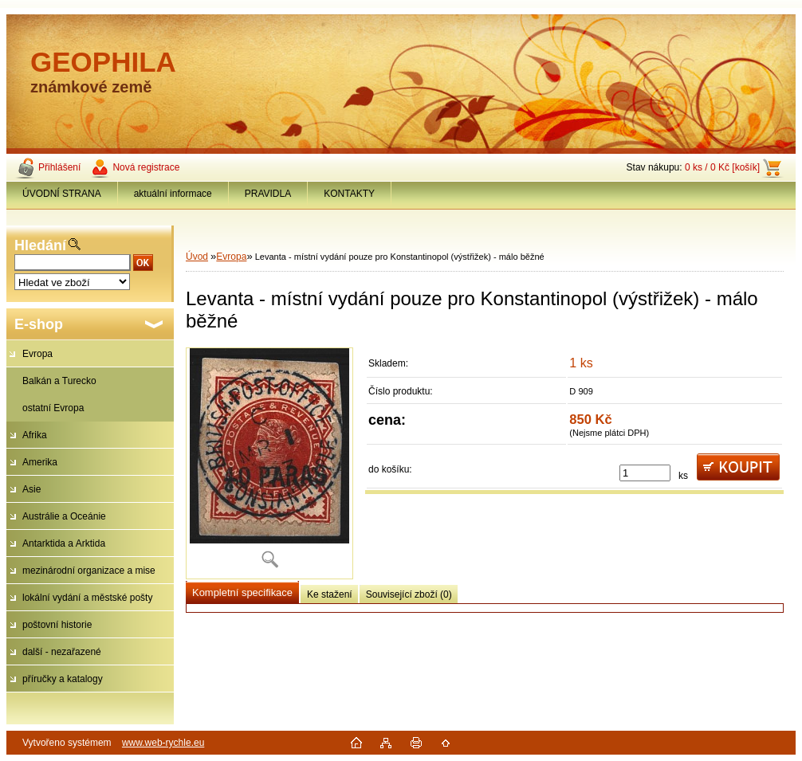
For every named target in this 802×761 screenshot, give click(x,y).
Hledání (40, 245)
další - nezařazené (61, 651)
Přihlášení (59, 167)
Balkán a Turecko (59, 380)
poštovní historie (57, 624)
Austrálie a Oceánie (64, 516)
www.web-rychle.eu (163, 742)
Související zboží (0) (409, 594)
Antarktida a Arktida (63, 543)
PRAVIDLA (268, 193)
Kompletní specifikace (242, 592)
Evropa (37, 353)
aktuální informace (173, 193)
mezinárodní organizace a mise (88, 570)
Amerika (39, 462)
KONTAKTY (349, 193)
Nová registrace (145, 167)
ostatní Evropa (53, 408)
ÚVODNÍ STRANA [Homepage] (61, 193)
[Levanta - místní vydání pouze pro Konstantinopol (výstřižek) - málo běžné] (269, 463)
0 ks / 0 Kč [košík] (722, 167)
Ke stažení (329, 594)
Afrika (34, 435)
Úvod (197, 256)
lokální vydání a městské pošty (87, 597)
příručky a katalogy (62, 679)
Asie (31, 489)
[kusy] (644, 473)
